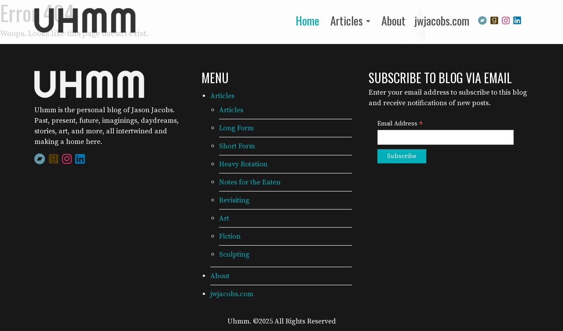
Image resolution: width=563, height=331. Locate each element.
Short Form (237, 146)
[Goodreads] (494, 19)
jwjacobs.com (441, 20)
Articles (222, 96)
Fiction (230, 236)
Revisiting (234, 200)
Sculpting (234, 254)
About (393, 20)
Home (307, 20)
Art (224, 218)
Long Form (236, 128)
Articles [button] (346, 20)
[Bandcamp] (482, 19)
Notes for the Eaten (250, 182)
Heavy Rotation (243, 164)
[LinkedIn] (517, 19)
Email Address (400, 124)
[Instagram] (506, 19)
